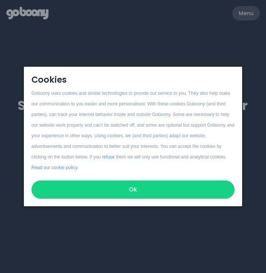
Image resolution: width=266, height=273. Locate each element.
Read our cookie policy (54, 167)
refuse (108, 157)
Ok (133, 189)
